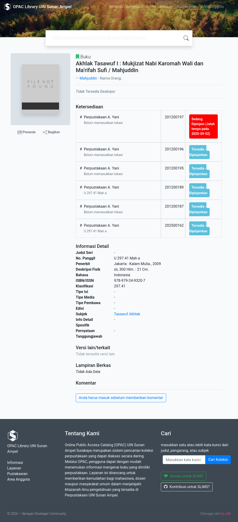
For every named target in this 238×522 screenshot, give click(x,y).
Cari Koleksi (218, 459)
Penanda (26, 132)
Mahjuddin (88, 78)
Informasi (134, 6)
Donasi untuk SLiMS (183, 476)
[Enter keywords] (184, 459)
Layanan (14, 468)
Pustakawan (187, 6)
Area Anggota (212, 6)
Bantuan (166, 6)
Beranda (116, 6)
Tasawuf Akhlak (127, 314)
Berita (151, 6)
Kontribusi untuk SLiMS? (187, 487)
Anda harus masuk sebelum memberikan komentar (121, 398)
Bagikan (51, 132)
